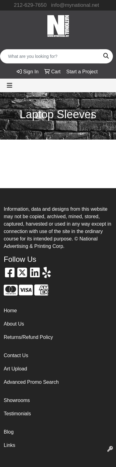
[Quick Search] (50, 56)
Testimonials (17, 413)
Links (9, 445)
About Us (14, 323)
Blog (9, 432)
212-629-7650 (30, 5)
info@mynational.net (75, 5)
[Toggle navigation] (9, 85)
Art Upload (15, 368)
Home (10, 310)
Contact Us (16, 355)
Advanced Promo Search (31, 382)
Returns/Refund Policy (28, 337)
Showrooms (17, 400)
